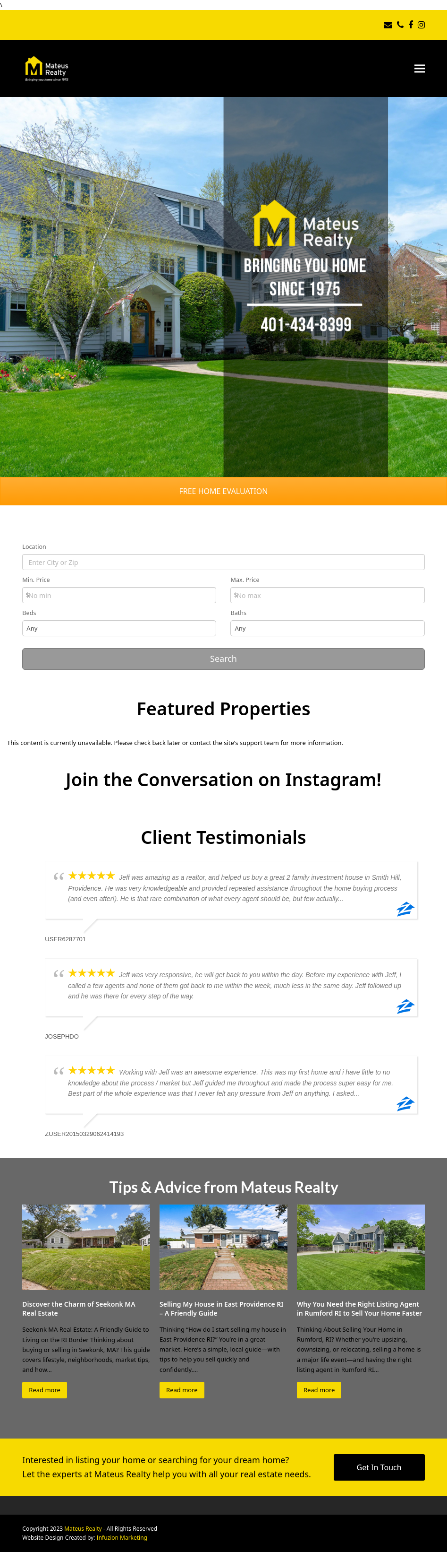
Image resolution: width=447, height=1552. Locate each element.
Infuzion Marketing (122, 1538)
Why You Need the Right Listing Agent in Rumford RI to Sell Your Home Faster (359, 1309)
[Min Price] (119, 595)
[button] (419, 68)
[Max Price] (327, 595)
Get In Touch (379, 1467)
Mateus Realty (82, 1529)
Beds (29, 613)
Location (34, 547)
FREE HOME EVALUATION (223, 491)
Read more (44, 1390)
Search (223, 658)
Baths (238, 613)
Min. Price (36, 580)
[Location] (223, 562)
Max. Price (244, 580)
